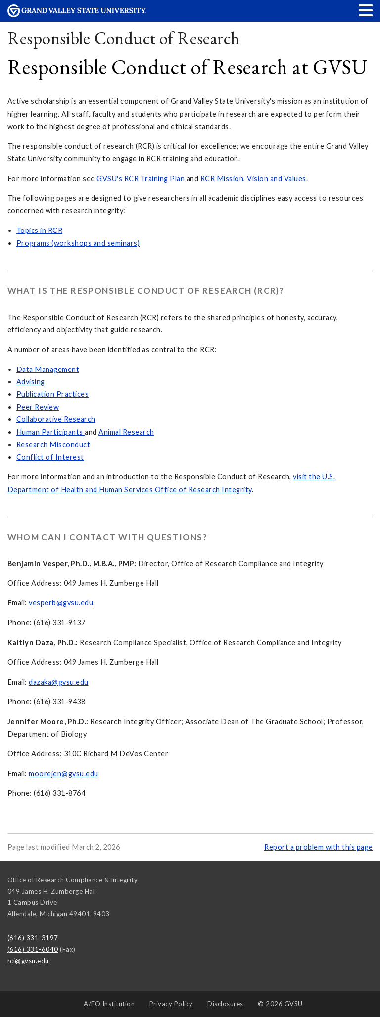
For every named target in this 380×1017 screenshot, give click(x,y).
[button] (366, 10)
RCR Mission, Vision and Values (253, 178)
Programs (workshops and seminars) (78, 243)
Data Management (48, 369)
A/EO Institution (109, 1004)
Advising (30, 381)
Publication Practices (52, 394)
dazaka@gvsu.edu (59, 682)
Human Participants (50, 432)
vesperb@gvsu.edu (61, 603)
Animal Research (126, 432)
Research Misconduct (53, 444)
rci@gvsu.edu (28, 961)
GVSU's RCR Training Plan (140, 178)
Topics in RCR (39, 230)
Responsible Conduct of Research (123, 38)
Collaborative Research (55, 419)
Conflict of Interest (50, 457)
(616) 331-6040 (32, 949)
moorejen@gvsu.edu (63, 773)
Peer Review (37, 407)
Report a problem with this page (318, 847)
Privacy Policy (171, 1004)
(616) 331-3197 (32, 938)
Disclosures (225, 1004)
